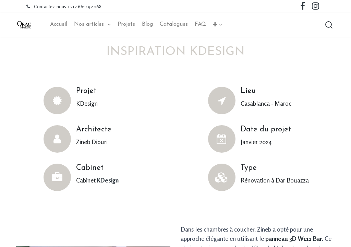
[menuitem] (58, 24)
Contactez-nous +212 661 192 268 (67, 6)
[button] (217, 24)
